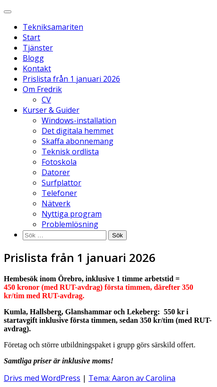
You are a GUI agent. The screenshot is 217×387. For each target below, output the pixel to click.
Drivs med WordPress (42, 378)
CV (46, 99)
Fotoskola (59, 162)
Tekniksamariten (53, 27)
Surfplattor (61, 182)
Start (31, 37)
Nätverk (56, 203)
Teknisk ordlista (70, 151)
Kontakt (37, 68)
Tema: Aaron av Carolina (131, 378)
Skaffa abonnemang (77, 141)
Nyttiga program (72, 214)
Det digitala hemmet (77, 131)
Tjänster (38, 47)
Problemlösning (70, 224)
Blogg (33, 58)
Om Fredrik (42, 89)
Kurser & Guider (51, 110)
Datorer (56, 172)
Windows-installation (79, 120)
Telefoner (59, 193)
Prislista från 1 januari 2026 (71, 79)
